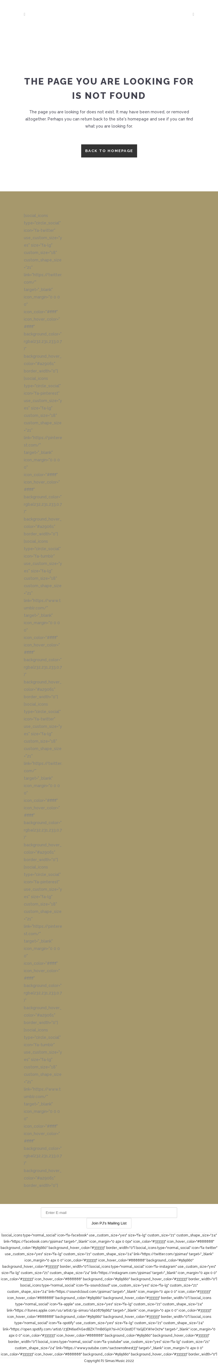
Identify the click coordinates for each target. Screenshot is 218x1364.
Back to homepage (109, 151)
